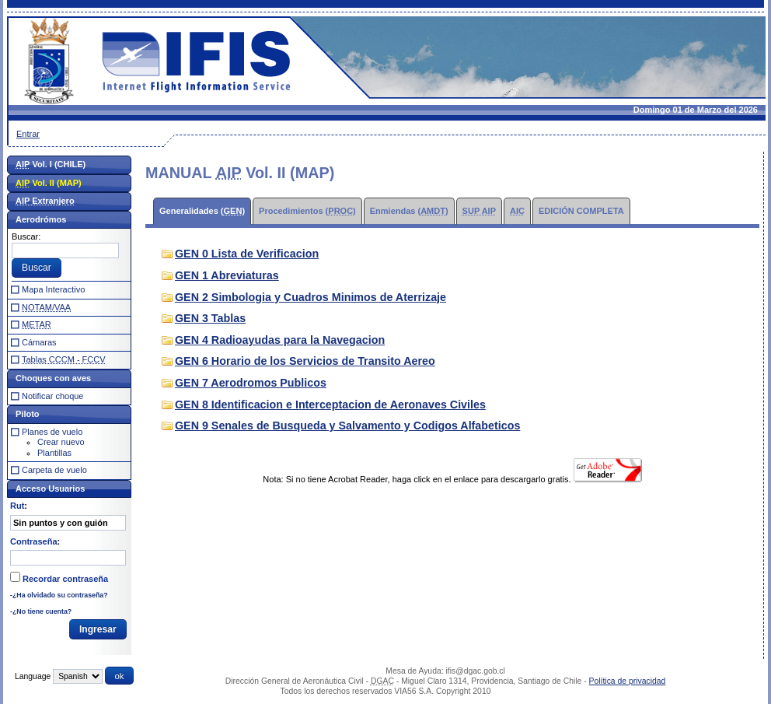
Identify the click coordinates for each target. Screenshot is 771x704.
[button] (36, 268)
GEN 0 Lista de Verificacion (247, 253)
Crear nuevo (61, 442)
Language (33, 676)
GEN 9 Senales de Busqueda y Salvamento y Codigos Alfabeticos (347, 425)
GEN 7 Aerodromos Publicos (250, 383)
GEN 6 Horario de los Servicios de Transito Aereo (305, 361)
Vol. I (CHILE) (50, 164)
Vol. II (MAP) (49, 182)
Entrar (28, 133)
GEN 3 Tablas (210, 318)
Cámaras (39, 342)
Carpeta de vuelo (54, 470)
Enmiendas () (409, 210)
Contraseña (34, 541)
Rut (17, 505)
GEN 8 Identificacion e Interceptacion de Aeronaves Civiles (330, 404)
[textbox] (65, 250)
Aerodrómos (41, 219)
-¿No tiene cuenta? (41, 611)
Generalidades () (202, 210)
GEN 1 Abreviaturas (227, 275)
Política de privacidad (627, 681)
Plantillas (54, 452)
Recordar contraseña (65, 578)
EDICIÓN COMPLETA (581, 210)
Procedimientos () (307, 210)
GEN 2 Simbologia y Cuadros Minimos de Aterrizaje (310, 297)
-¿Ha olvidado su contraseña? (59, 595)
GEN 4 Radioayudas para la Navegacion (280, 340)
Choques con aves (53, 378)
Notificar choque (53, 396)
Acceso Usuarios (50, 488)
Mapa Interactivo (53, 289)
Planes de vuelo (52, 431)
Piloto (28, 414)
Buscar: (26, 236)
